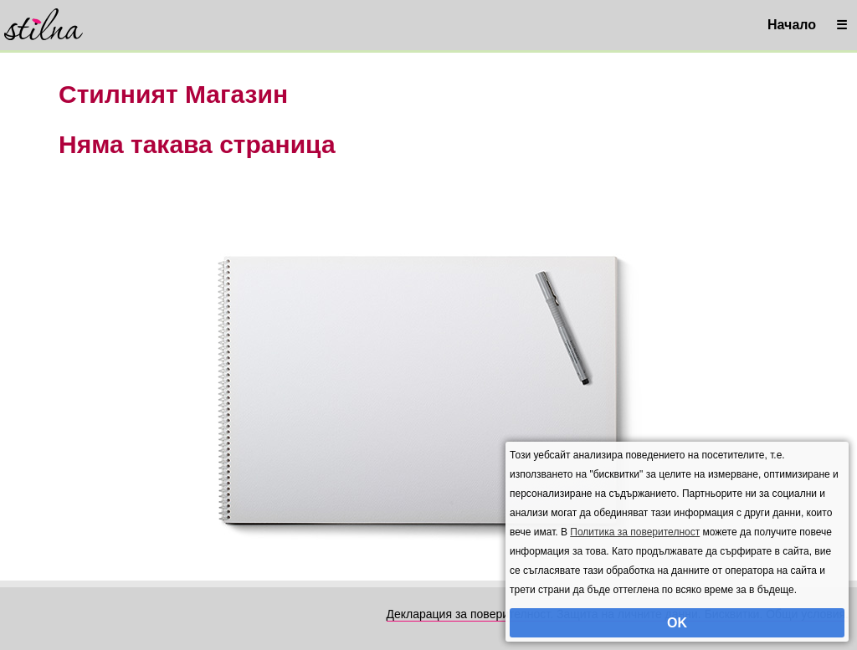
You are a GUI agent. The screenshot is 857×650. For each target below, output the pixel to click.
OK (677, 623)
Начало (791, 25)
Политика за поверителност (635, 532)
